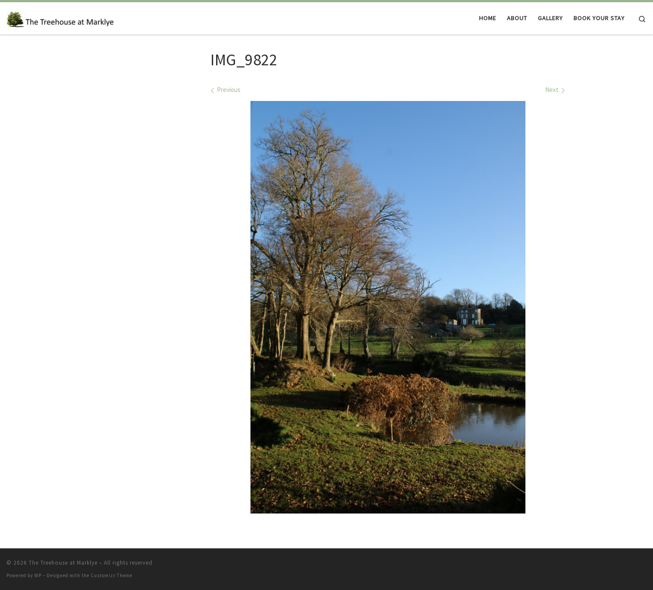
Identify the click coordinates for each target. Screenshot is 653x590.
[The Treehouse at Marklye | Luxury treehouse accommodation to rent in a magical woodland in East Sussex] (60, 18)
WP (38, 575)
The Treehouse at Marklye (63, 562)
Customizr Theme (111, 575)
